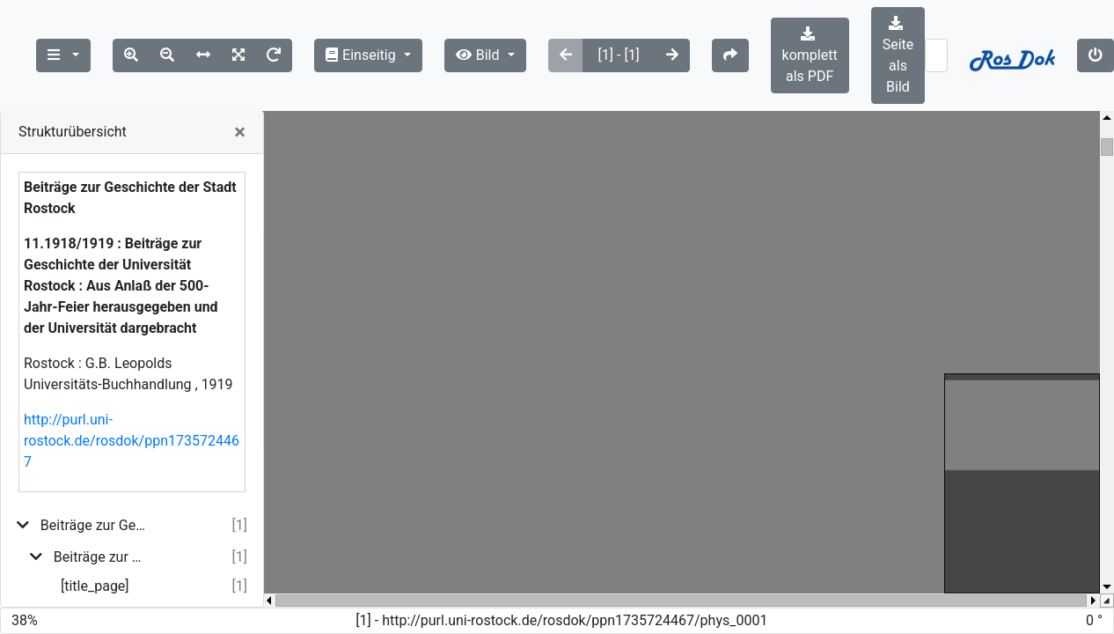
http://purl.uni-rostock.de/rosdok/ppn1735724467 (131, 440)
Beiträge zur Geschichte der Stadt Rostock (94, 525)
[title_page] (95, 586)
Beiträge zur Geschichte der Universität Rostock (101, 557)
